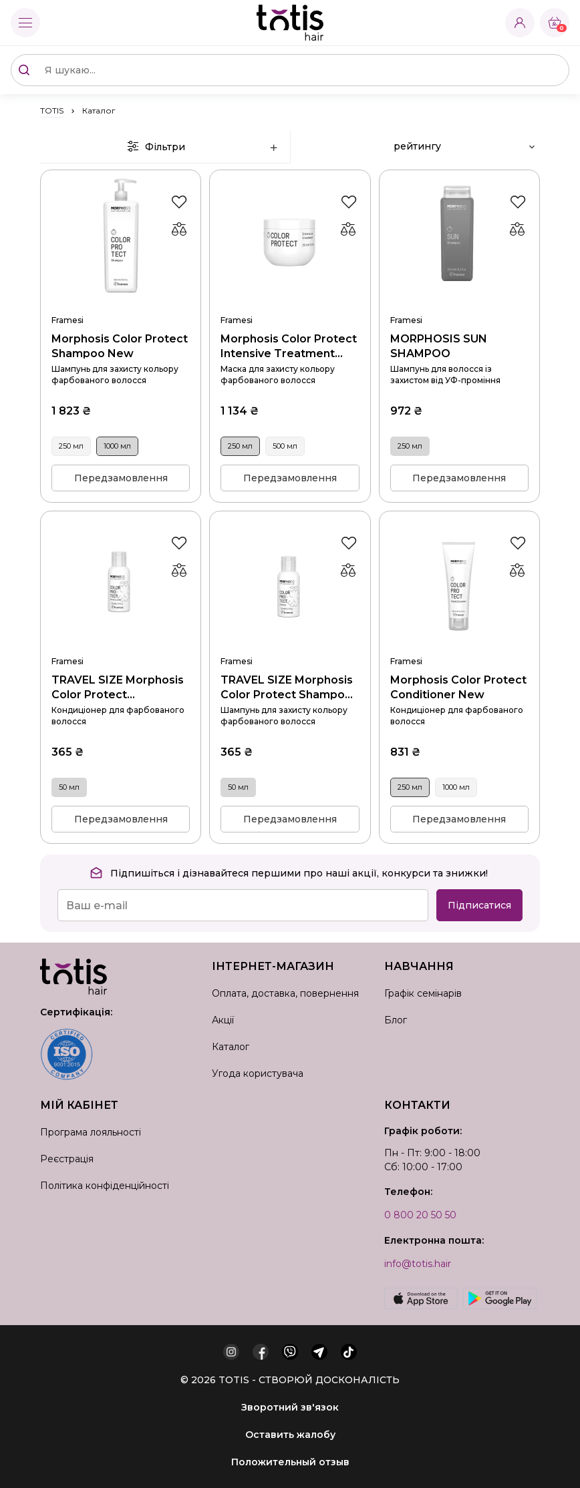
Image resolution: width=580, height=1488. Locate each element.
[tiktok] (349, 1352)
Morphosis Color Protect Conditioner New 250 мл (459, 643)
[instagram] (231, 1352)
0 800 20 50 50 (420, 1215)
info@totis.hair (417, 1264)
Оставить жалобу (290, 1435)
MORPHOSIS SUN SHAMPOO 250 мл (459, 302)
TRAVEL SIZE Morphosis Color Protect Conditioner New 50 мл (120, 643)
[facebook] (261, 1352)
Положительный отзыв (290, 1462)
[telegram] (319, 1352)
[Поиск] (24, 70)
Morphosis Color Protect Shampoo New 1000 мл (120, 302)
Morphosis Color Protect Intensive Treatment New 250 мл (290, 302)
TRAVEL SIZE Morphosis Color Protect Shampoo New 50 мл (290, 643)
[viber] (290, 1352)
